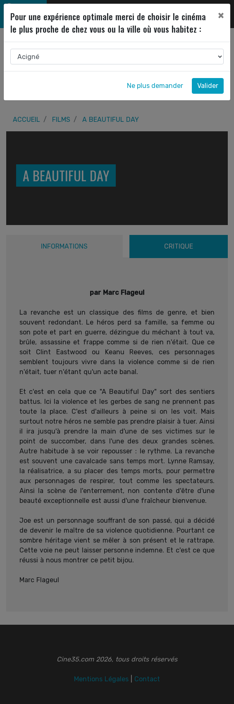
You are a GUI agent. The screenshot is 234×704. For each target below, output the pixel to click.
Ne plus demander (155, 86)
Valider (207, 86)
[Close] (220, 15)
